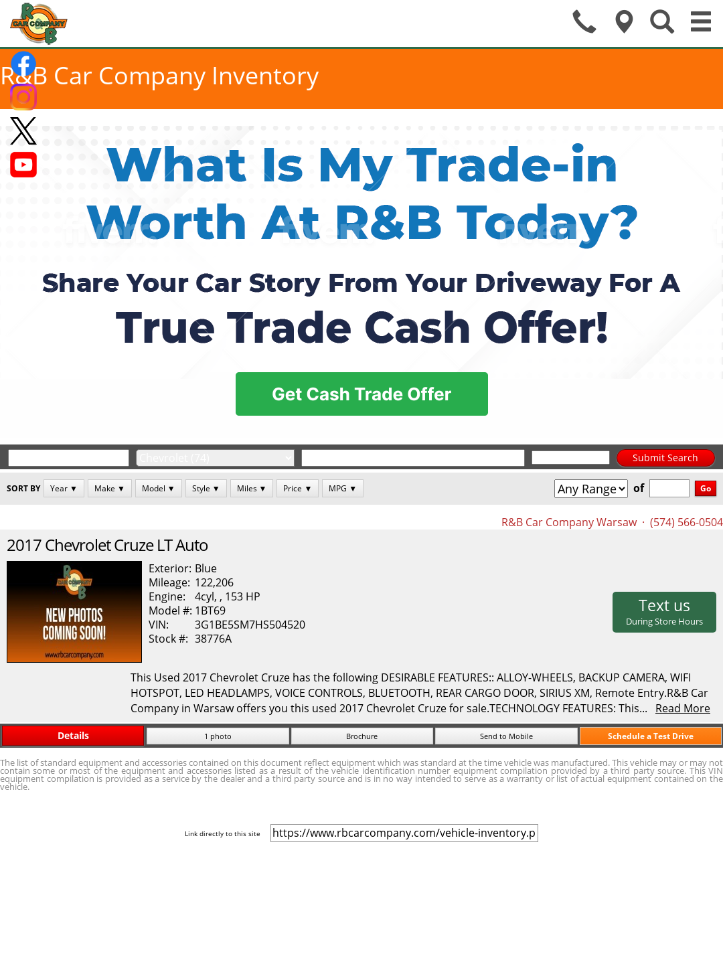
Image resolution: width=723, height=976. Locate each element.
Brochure (362, 736)
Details (73, 735)
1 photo (218, 736)
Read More (682, 708)
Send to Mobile (506, 736)
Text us (664, 611)
